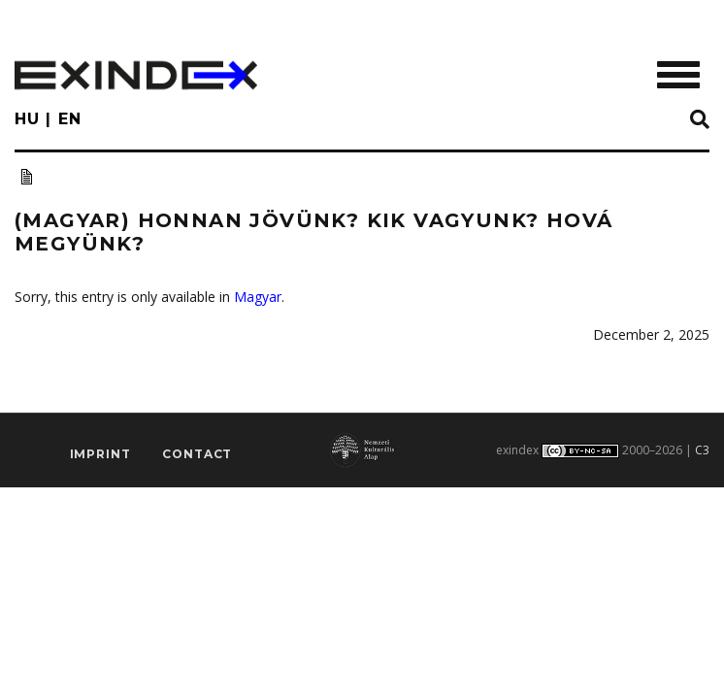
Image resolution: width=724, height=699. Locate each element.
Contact (197, 454)
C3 (702, 450)
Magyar (257, 296)
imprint (100, 454)
